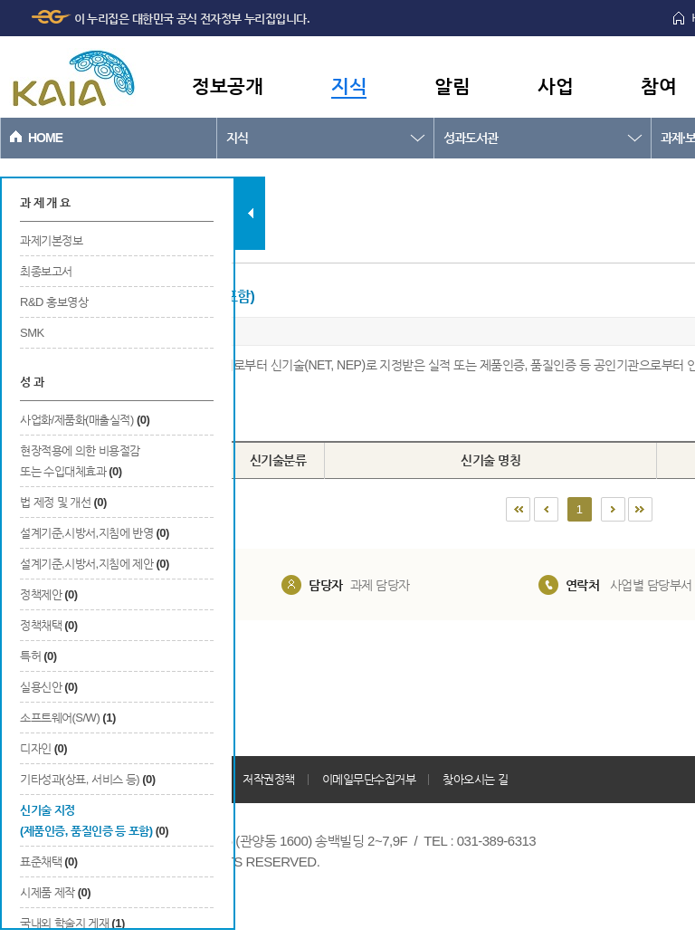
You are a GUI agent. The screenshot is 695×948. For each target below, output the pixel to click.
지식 (349, 85)
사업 (555, 85)
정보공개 (227, 85)
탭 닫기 (250, 213)
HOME (45, 137)
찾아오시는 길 (475, 779)
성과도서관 (470, 137)
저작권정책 (269, 779)
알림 (452, 85)
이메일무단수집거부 (369, 779)
